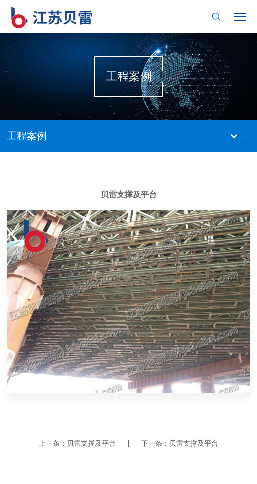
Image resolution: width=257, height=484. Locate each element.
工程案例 (27, 135)
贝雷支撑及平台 (91, 443)
